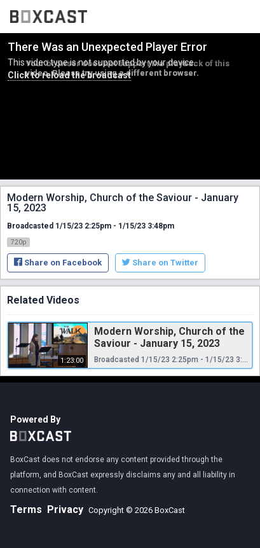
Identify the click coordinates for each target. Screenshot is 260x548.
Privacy (65, 509)
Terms (26, 509)
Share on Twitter (160, 262)
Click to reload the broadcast (69, 75)
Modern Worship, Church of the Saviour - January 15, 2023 (169, 337)
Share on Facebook (58, 262)
